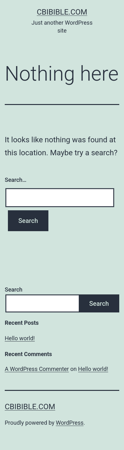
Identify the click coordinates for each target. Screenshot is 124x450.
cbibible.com (62, 12)
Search (13, 289)
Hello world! (20, 338)
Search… (16, 179)
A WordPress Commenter (37, 369)
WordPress (70, 422)
